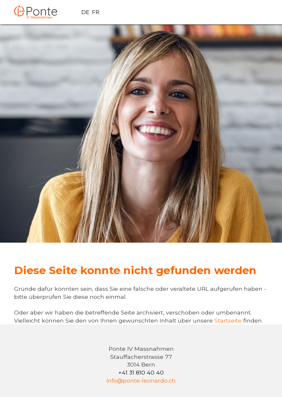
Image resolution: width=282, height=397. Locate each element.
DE (85, 12)
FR (95, 12)
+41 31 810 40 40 (141, 372)
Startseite (228, 320)
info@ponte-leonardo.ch (141, 380)
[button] (260, 12)
